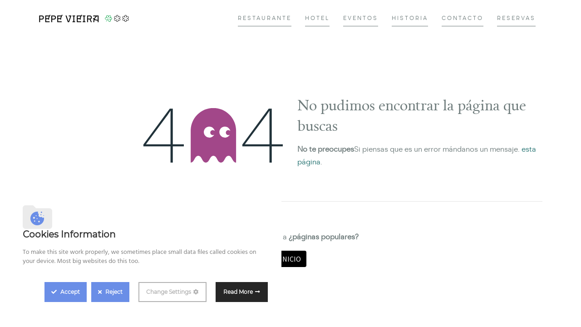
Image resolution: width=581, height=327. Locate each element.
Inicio (290, 258)
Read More (238, 291)
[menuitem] (264, 18)
